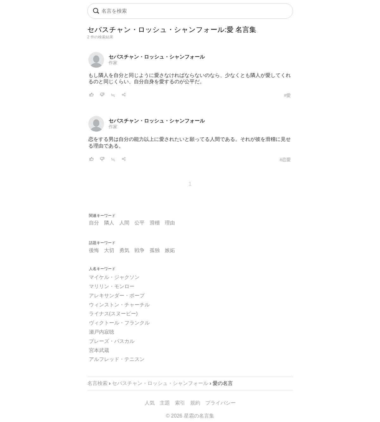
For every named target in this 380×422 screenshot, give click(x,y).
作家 (113, 62)
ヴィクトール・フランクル (119, 322)
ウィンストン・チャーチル (119, 304)
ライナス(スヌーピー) (113, 313)
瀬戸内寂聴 (101, 332)
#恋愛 (285, 159)
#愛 (287, 95)
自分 (94, 222)
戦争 (139, 250)
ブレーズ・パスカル (111, 341)
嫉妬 (170, 250)
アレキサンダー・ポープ (117, 295)
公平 (139, 222)
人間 (124, 222)
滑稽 (155, 222)
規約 (195, 403)
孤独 (155, 250)
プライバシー (220, 403)
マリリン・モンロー (111, 286)
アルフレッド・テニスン (117, 359)
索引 (180, 403)
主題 (165, 403)
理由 (170, 222)
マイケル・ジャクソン (114, 277)
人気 (150, 403)
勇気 (124, 250)
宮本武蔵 (99, 350)
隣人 (109, 222)
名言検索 (97, 383)
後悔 (94, 250)
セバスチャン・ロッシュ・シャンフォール (157, 57)
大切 (109, 250)
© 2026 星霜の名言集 (190, 416)
